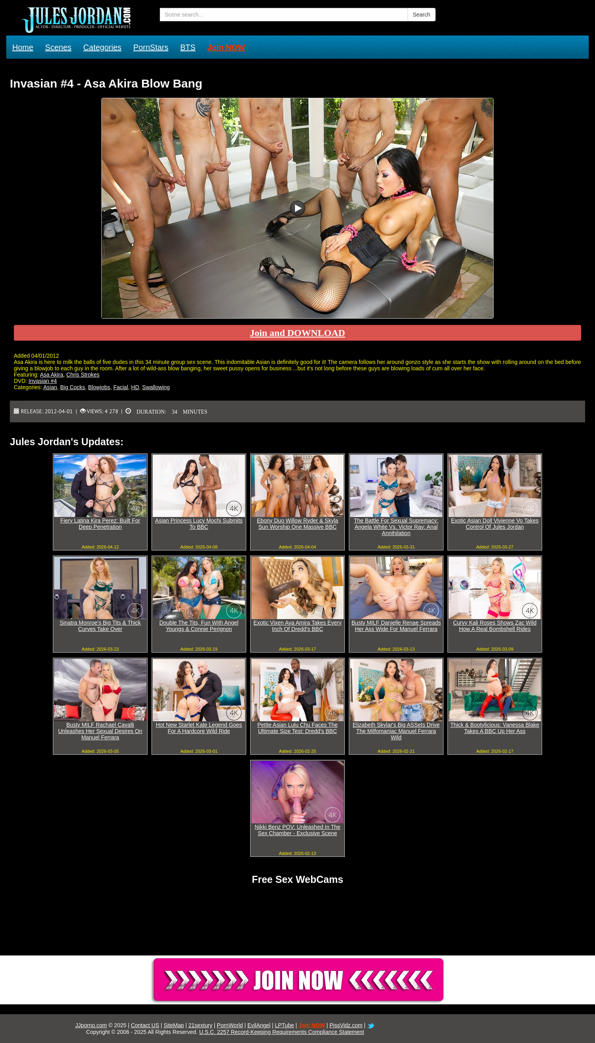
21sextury (200, 1025)
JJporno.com (91, 1025)
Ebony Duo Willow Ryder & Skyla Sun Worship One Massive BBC (297, 523)
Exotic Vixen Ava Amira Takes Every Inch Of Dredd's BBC (297, 625)
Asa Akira (51, 374)
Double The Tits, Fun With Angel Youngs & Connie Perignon (199, 625)
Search (421, 14)
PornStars (150, 47)
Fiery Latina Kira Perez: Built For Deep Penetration (100, 523)
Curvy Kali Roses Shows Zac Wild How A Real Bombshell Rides (495, 625)
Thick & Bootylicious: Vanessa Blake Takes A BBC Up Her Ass (494, 728)
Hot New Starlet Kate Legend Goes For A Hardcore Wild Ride (199, 728)
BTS (188, 47)
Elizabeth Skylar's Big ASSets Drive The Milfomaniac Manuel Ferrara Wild (396, 731)
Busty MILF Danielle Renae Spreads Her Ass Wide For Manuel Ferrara (396, 625)
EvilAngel (258, 1025)
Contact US (145, 1025)
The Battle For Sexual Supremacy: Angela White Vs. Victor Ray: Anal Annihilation (396, 526)
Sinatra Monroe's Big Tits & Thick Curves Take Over (100, 625)
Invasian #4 (42, 381)
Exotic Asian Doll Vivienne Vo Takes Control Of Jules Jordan (495, 523)
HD (135, 387)
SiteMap (174, 1025)
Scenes (58, 47)
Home (22, 47)
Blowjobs (99, 387)
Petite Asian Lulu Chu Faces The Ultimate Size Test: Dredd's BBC (297, 728)
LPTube (284, 1025)
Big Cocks (72, 387)
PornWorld (230, 1025)
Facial (120, 387)
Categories (102, 47)
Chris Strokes (82, 374)
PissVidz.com (346, 1025)
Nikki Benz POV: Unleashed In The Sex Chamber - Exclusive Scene (297, 830)
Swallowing (156, 387)
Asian (50, 387)
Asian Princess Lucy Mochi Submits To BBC (199, 523)
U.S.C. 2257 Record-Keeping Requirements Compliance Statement (281, 1032)
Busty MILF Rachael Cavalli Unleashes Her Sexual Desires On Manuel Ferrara (100, 731)
